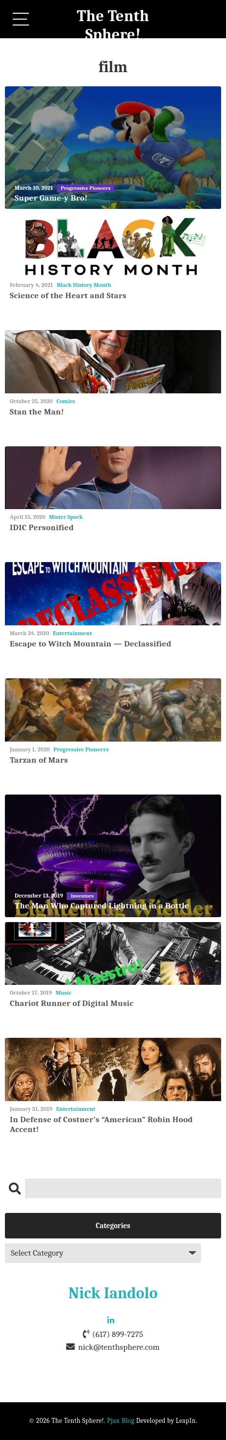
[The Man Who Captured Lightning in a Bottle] (113, 856)
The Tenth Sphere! (113, 25)
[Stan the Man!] (113, 361)
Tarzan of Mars (39, 760)
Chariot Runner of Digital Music (72, 1003)
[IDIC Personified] (113, 478)
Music (64, 992)
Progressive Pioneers (81, 749)
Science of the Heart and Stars (68, 295)
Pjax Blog (120, 1420)
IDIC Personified (42, 527)
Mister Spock (66, 517)
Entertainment (72, 633)
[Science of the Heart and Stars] (113, 245)
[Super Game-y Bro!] (113, 147)
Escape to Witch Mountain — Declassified (91, 643)
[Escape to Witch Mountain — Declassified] (113, 593)
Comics (65, 401)
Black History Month (84, 285)
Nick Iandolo (113, 1293)
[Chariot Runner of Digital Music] (113, 953)
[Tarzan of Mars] (113, 710)
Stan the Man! (37, 411)
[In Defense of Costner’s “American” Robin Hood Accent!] (113, 1069)
